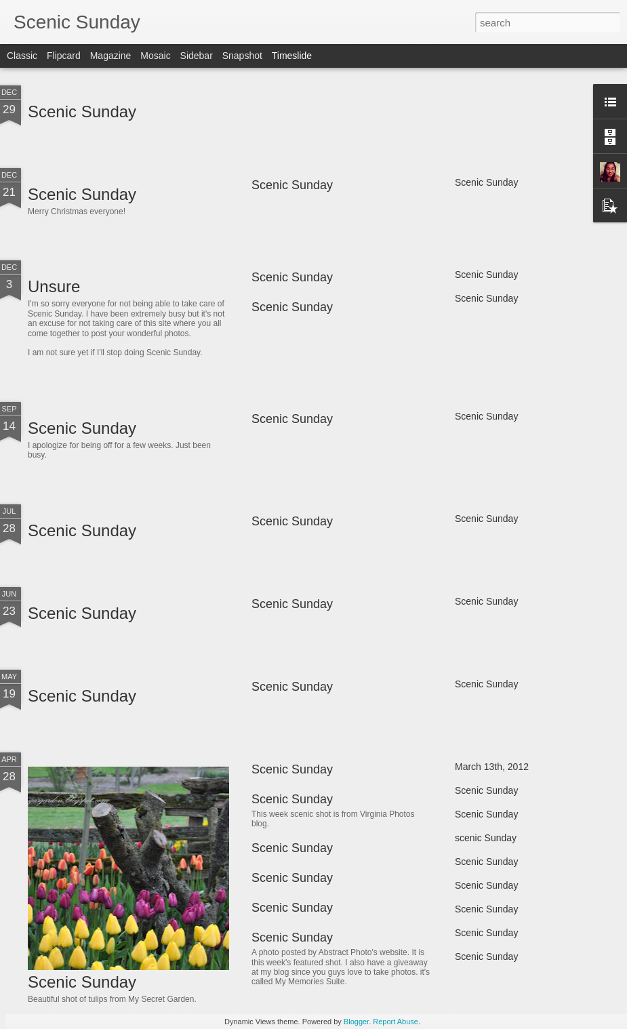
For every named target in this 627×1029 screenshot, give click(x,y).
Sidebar (196, 55)
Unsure (54, 286)
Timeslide (292, 55)
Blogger (356, 1021)
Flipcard (64, 55)
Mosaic (155, 55)
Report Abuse (395, 1021)
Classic (22, 55)
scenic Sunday (486, 837)
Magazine (111, 55)
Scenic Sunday (82, 111)
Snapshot (242, 55)
